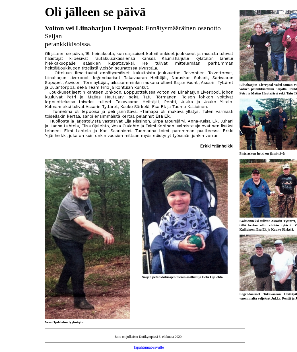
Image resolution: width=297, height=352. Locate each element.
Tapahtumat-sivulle (148, 347)
